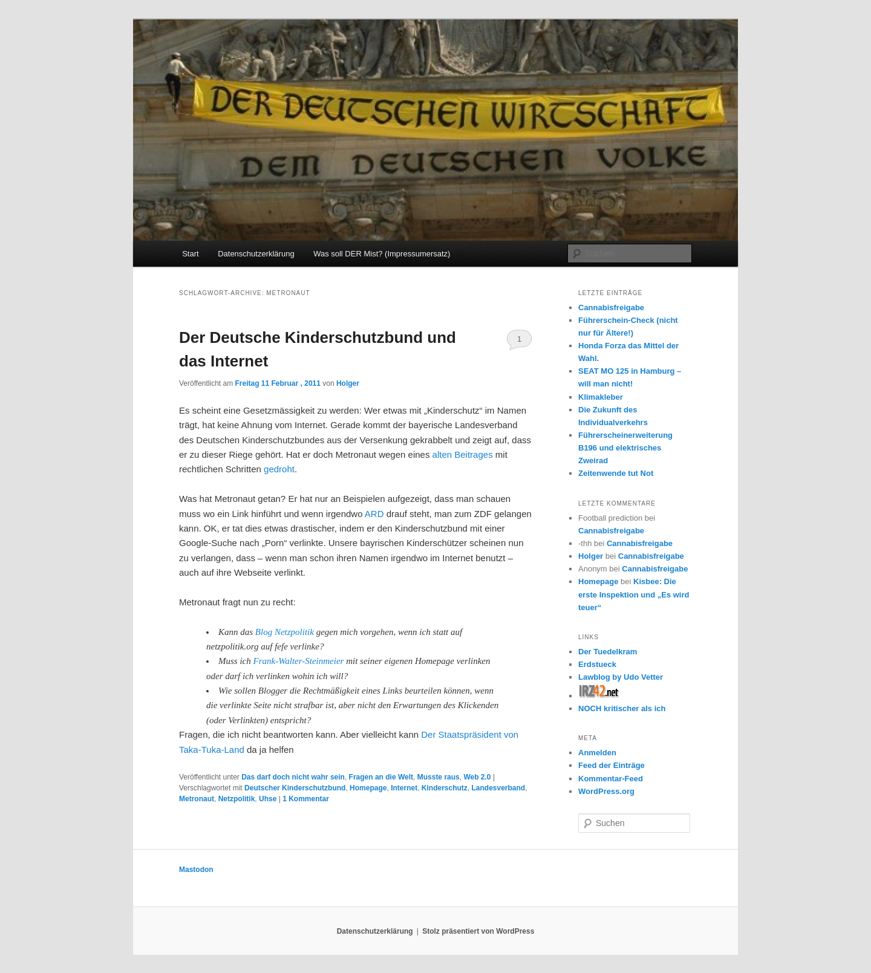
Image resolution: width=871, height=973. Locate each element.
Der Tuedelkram (607, 651)
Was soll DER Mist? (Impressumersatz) (381, 253)
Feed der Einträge (611, 765)
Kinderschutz (445, 788)
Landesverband (499, 788)
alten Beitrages (462, 454)
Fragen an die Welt (381, 777)
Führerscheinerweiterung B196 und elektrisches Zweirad (625, 448)
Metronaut (196, 799)
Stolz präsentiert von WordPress (478, 931)
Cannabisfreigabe (611, 307)
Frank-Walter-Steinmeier (298, 661)
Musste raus (438, 777)
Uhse (267, 799)
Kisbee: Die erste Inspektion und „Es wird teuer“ (633, 594)
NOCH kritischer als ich (622, 708)
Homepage (368, 788)
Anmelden (597, 752)
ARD (374, 514)
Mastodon (196, 869)
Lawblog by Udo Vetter (620, 677)
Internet (404, 788)
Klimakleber (600, 397)
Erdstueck (597, 664)
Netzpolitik (236, 799)
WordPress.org (606, 791)
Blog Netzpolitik (284, 632)
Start (190, 253)
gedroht (279, 469)
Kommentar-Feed (610, 778)
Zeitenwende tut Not (615, 473)
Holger (347, 383)
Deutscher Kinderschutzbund (294, 788)
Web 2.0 (477, 777)
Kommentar (305, 799)
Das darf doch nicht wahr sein (293, 777)
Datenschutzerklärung (256, 253)
